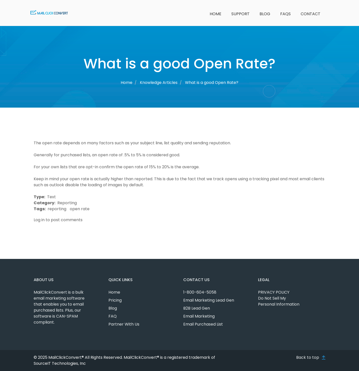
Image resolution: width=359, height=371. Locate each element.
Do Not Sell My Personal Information (278, 301)
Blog (265, 14)
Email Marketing (199, 316)
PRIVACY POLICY (273, 292)
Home (215, 14)
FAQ (112, 316)
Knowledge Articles (159, 82)
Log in (39, 220)
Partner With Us (123, 324)
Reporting (67, 203)
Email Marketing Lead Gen (208, 300)
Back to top (307, 357)
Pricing (115, 300)
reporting (57, 209)
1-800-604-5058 (199, 292)
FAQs (285, 14)
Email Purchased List (203, 324)
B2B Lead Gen (196, 308)
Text (51, 197)
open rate (80, 209)
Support (240, 14)
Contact (310, 14)
